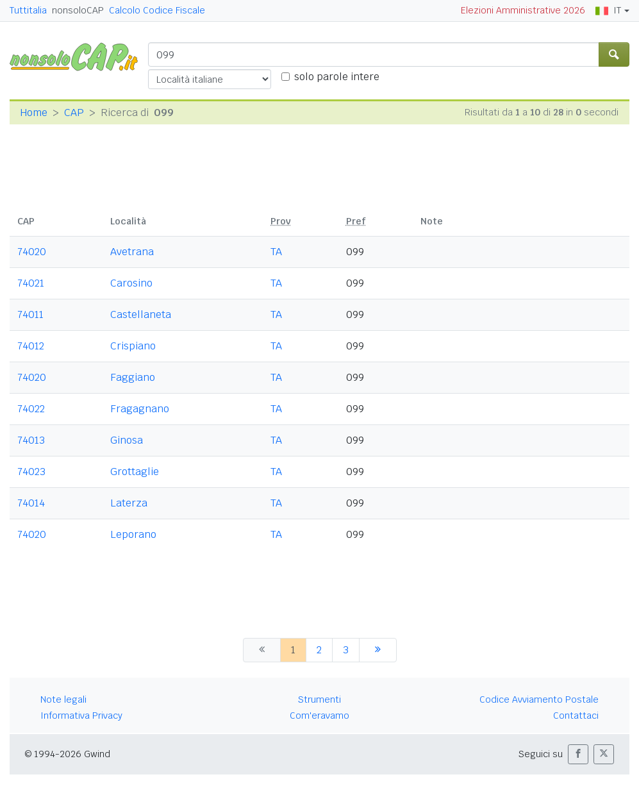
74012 (30, 346)
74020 (31, 251)
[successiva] (378, 650)
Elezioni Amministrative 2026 (523, 10)
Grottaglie (134, 471)
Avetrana (132, 251)
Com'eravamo (319, 715)
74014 (31, 503)
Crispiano (133, 346)
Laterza (128, 503)
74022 (31, 408)
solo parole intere (336, 76)
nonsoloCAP (78, 10)
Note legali (63, 699)
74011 (30, 314)
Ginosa (126, 440)
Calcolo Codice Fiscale (157, 10)
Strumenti (319, 699)
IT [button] (608, 10)
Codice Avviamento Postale (539, 699)
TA (276, 251)
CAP (74, 112)
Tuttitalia (28, 10)
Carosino (131, 283)
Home (33, 112)
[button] (578, 754)
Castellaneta (140, 314)
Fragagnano (139, 408)
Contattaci (576, 715)
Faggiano (132, 377)
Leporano (133, 534)
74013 (31, 440)
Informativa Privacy (81, 715)
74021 (30, 283)
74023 (31, 471)
